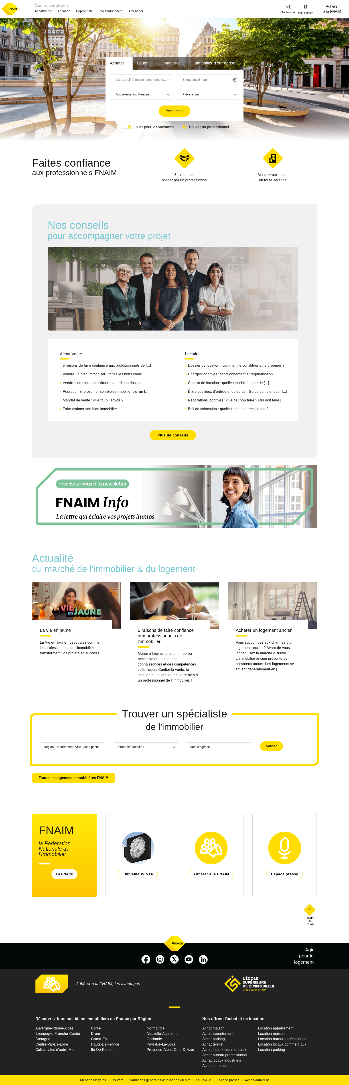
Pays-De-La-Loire (161, 1044)
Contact (117, 1080)
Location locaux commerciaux (282, 1044)
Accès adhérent (257, 1080)
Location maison (271, 1033)
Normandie (156, 1028)
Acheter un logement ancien (264, 630)
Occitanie (154, 1039)
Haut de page (310, 920)
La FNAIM (64, 874)
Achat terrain (212, 1044)
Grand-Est (99, 1039)
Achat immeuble (215, 1066)
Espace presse (228, 1080)
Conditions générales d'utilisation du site (160, 1080)
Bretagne (42, 1039)
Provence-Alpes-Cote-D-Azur (170, 1050)
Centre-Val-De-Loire (51, 1044)
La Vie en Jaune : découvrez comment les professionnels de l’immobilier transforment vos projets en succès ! (71, 648)
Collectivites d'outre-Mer (55, 1050)
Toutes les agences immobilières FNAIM (74, 778)
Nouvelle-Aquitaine (162, 1033)
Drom (95, 1033)
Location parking (271, 1050)
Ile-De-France (102, 1050)
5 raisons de (184, 178)
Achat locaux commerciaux (224, 1050)
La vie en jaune (55, 630)
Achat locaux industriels (221, 1060)
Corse (96, 1028)
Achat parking (213, 1039)
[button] (43, 11)
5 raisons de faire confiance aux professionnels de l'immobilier (166, 636)
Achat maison (213, 1028)
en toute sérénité (273, 177)
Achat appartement (217, 1033)
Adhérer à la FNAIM (332, 8)
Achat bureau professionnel (224, 1055)
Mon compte (305, 12)
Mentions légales (93, 1080)
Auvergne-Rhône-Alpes (54, 1028)
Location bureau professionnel (282, 1039)
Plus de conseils (172, 435)
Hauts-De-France (105, 1044)
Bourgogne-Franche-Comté (57, 1033)
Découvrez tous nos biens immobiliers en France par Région (93, 1019)
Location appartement (276, 1028)
